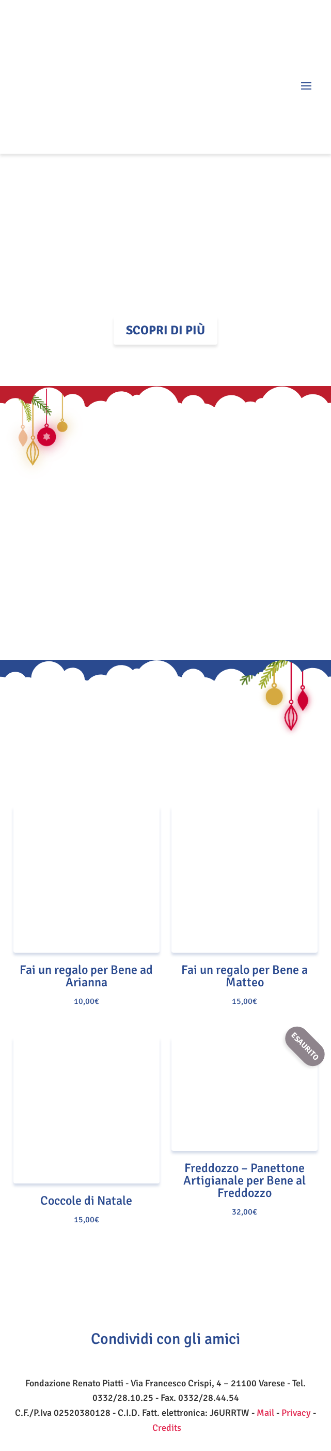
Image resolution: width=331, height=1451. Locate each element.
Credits (166, 1427)
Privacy (296, 1412)
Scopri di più (165, 330)
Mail (265, 1412)
